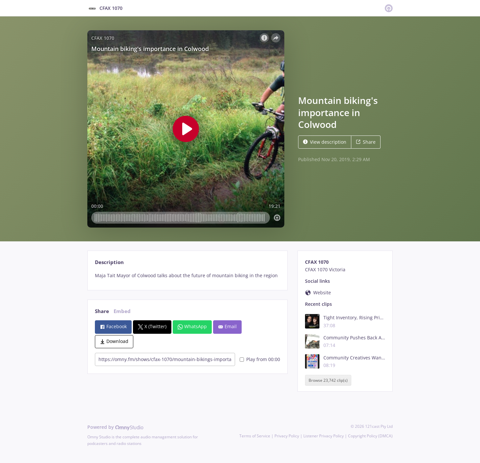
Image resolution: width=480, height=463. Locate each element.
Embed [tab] (122, 311)
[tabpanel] (187, 276)
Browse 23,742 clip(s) (328, 380)
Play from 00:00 (260, 359)
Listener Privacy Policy (323, 436)
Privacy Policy (286, 436)
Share (366, 142)
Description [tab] (109, 262)
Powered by (115, 427)
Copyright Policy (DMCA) (370, 436)
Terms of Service (254, 436)
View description (324, 142)
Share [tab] (102, 311)
